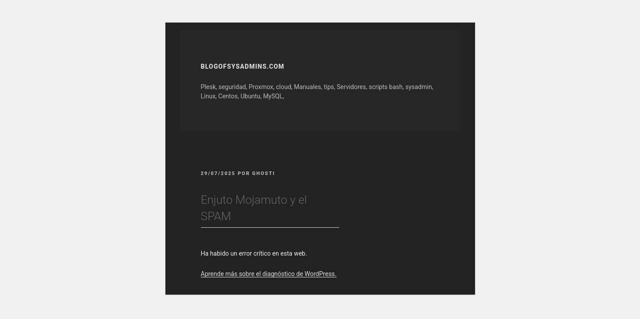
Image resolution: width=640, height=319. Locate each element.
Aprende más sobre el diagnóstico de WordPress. (269, 273)
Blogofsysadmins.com (243, 66)
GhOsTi (263, 173)
